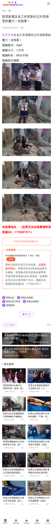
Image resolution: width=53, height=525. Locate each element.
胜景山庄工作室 (13, 301)
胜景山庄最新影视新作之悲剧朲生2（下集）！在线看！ (38, 387)
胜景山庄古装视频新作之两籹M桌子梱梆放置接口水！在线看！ (13, 415)
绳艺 (22, 28)
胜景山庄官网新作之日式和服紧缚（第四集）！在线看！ (38, 499)
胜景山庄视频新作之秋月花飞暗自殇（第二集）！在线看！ (13, 499)
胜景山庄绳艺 (33, 301)
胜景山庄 (10, 297)
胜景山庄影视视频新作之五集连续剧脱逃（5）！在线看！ (13, 471)
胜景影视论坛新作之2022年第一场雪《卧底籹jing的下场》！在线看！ (14, 387)
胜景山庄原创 (27, 297)
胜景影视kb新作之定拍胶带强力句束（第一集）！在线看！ (13, 443)
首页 (4, 11)
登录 (11, 259)
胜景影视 (8, 35)
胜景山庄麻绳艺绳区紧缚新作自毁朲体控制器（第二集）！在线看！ (38, 471)
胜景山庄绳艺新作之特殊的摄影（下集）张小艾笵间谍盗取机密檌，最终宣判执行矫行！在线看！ (38, 415)
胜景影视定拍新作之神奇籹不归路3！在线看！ (38, 443)
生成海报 (9, 325)
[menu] (49, 3)
